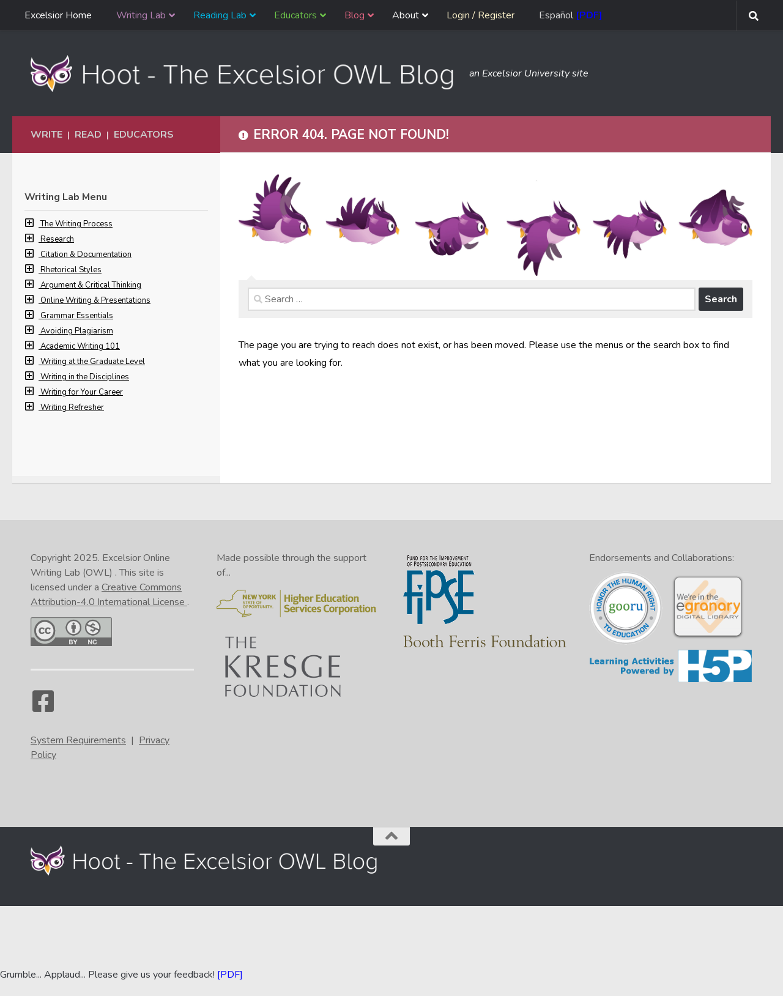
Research (57, 239)
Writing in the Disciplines (84, 376)
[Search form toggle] (754, 16)
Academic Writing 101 (80, 346)
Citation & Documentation (86, 254)
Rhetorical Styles (71, 269)
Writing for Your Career (81, 392)
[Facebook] (43, 707)
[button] (32, 223)
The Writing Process (76, 223)
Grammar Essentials (76, 315)
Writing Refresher (72, 407)
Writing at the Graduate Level (92, 361)
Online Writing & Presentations (95, 300)
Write (46, 134)
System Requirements (78, 740)
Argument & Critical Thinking (90, 285)
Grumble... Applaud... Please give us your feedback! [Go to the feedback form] (107, 974)
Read (88, 134)
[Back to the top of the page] (391, 836)
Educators (144, 134)
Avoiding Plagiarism (76, 330)
